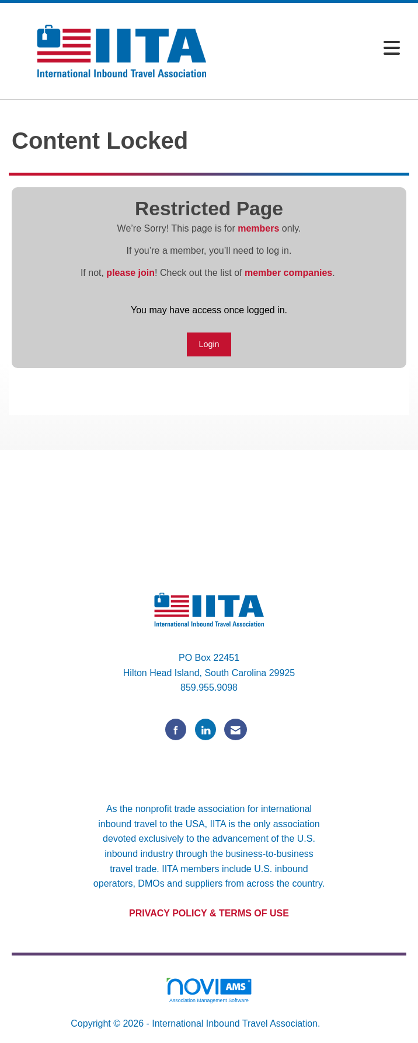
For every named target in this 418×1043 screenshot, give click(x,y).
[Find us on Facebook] (175, 729)
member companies (288, 273)
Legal (335, 1023)
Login (208, 344)
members (258, 228)
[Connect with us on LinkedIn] (205, 729)
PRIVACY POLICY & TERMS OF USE (209, 913)
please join (130, 273)
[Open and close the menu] (320, 48)
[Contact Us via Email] (235, 729)
